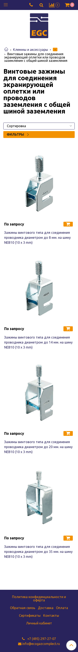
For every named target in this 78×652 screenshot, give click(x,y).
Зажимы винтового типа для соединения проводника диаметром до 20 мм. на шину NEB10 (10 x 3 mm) (38, 447)
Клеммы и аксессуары (30, 49)
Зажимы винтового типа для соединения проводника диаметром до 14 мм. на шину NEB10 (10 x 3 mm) (38, 342)
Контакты (51, 615)
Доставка (45, 608)
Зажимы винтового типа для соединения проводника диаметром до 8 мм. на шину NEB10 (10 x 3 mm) (37, 237)
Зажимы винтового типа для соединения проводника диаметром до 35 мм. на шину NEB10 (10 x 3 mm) (38, 551)
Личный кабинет (39, 623)
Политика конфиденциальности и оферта (39, 598)
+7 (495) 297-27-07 (41, 639)
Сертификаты (30, 615)
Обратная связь (22, 608)
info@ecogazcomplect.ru (41, 644)
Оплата (62, 608)
